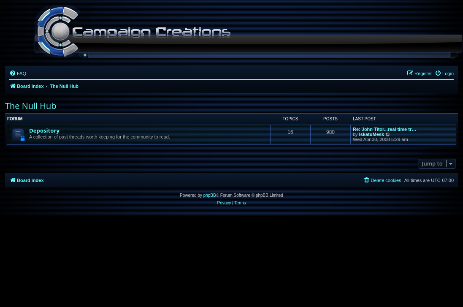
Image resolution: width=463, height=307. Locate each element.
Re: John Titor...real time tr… (384, 129)
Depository (44, 130)
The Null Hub (31, 105)
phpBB (209, 195)
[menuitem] (17, 73)
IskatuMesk (371, 134)
